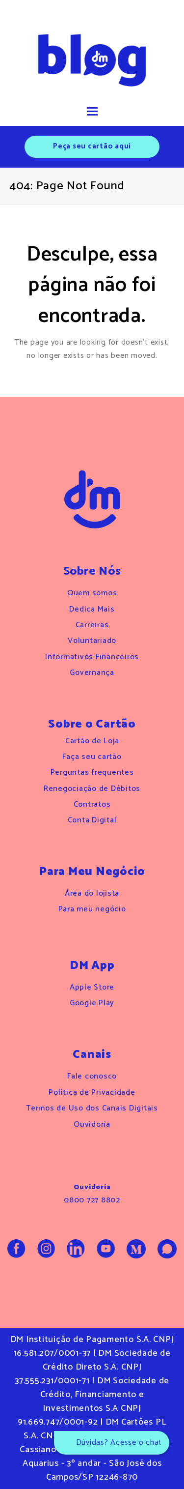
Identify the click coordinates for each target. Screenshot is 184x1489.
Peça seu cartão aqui (92, 146)
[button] (92, 112)
